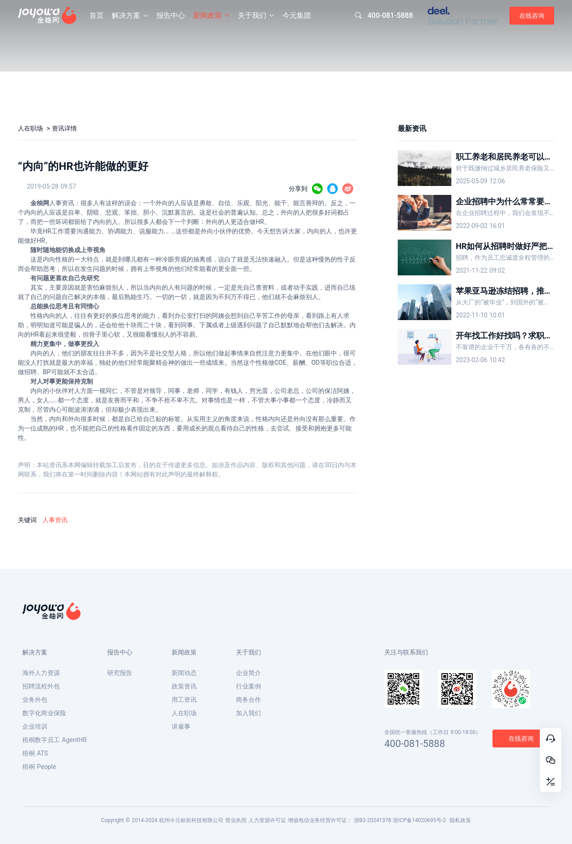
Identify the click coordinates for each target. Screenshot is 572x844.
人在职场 (31, 128)
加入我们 (248, 713)
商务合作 (248, 699)
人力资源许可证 (267, 820)
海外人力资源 (41, 673)
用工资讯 (184, 699)
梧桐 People (39, 767)
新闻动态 (184, 673)
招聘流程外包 (41, 686)
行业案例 (248, 686)
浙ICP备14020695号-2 (419, 820)
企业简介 (248, 673)
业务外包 (34, 699)
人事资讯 (54, 519)
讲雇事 (181, 726)
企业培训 (34, 726)
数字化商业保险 (44, 713)
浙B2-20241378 (372, 820)
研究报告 (119, 673)
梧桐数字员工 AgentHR (54, 740)
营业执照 (236, 820)
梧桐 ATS (35, 753)
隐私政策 (460, 820)
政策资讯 (184, 686)
